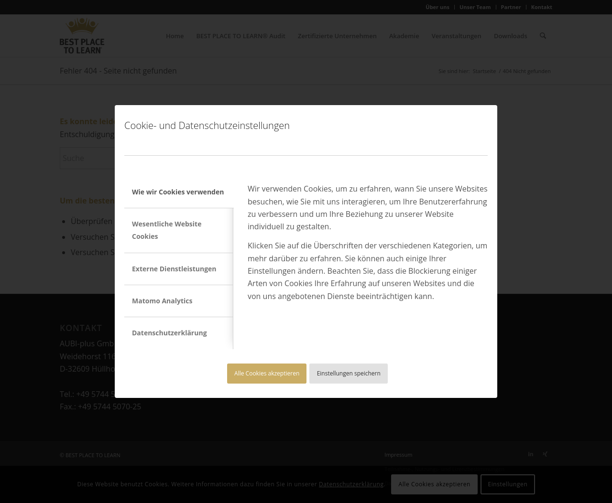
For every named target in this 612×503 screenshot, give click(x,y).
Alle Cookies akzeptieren (266, 373)
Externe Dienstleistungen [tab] (174, 268)
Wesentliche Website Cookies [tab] (166, 230)
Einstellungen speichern (349, 373)
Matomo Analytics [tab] (162, 300)
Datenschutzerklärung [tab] (169, 332)
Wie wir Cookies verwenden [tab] (178, 191)
